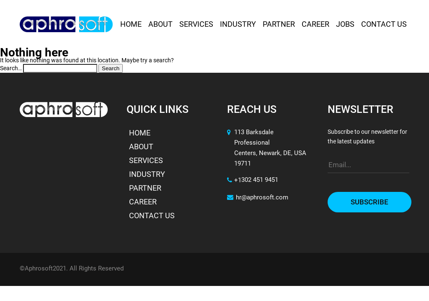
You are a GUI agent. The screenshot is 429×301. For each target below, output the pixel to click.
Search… (11, 68)
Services (196, 24)
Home (131, 24)
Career (315, 24)
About (160, 24)
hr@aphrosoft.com (257, 198)
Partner (279, 24)
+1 (234, 181)
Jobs (345, 24)
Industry (238, 24)
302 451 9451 (259, 180)
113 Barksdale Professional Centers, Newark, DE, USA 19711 (270, 148)
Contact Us (384, 24)
